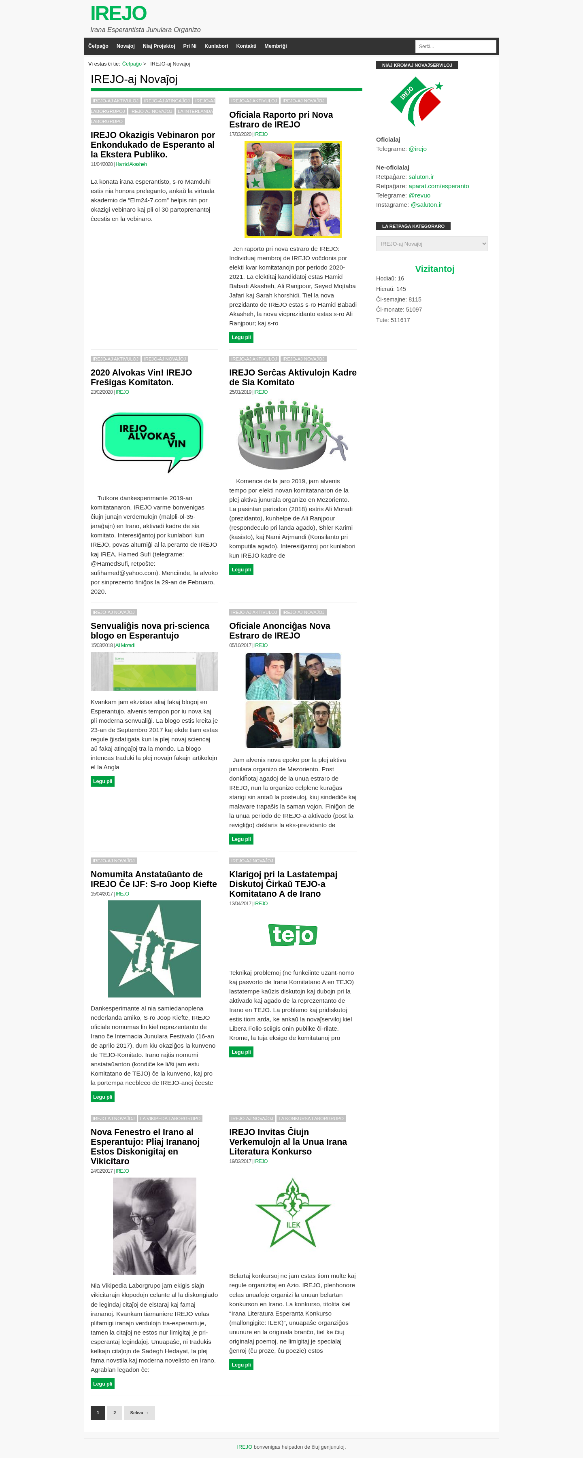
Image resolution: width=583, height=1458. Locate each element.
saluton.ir (421, 176)
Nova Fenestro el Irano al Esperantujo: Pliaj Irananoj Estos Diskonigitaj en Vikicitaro (145, 1146)
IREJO (118, 13)
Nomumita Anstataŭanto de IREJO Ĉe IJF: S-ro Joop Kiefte (154, 879)
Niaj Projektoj (159, 46)
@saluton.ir (426, 204)
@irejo (418, 148)
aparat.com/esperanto (439, 186)
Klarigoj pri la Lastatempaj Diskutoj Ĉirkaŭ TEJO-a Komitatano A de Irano (283, 884)
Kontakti (246, 46)
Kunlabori (216, 46)
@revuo (419, 195)
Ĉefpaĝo (98, 46)
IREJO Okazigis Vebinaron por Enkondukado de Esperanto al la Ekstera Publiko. (153, 144)
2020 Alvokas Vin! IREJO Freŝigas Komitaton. (141, 377)
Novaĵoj (126, 46)
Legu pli (241, 337)
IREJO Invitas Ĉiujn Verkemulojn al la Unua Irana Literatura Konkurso (288, 1142)
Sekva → (139, 1412)
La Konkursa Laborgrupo (311, 1118)
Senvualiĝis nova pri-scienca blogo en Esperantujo (150, 631)
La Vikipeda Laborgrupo (170, 1118)
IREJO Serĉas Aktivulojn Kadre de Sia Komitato (293, 377)
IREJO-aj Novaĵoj (151, 111)
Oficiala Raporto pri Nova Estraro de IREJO (281, 119)
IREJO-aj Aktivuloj (115, 100)
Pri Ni (190, 46)
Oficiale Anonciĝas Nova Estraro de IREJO (279, 631)
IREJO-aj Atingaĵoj (167, 100)
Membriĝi (275, 46)
